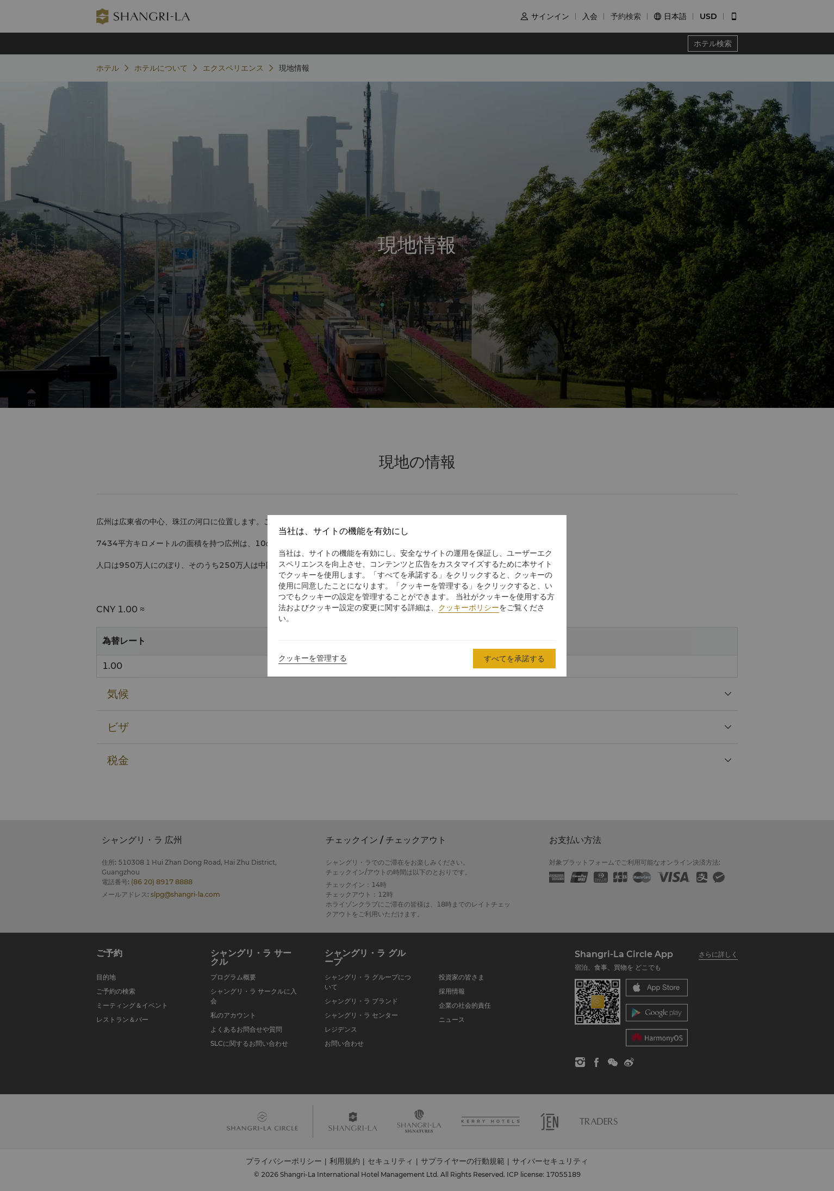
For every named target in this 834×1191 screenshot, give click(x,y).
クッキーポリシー (468, 607)
